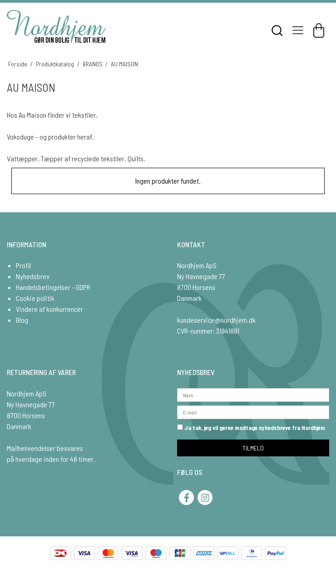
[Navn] (253, 394)
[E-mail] (253, 411)
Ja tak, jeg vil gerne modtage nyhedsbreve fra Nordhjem (251, 427)
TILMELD (253, 448)
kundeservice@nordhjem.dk (216, 319)
